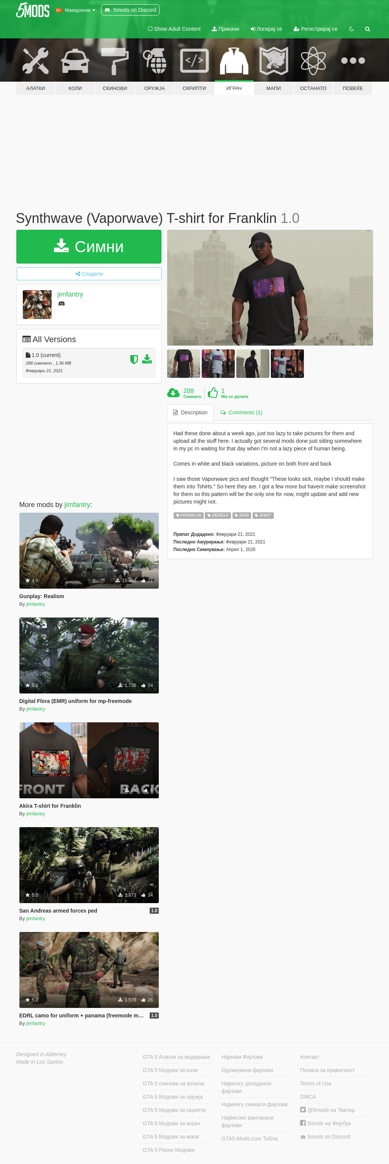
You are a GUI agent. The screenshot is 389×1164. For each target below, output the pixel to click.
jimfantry (70, 294)
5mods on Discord (325, 1137)
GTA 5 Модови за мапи (171, 1137)
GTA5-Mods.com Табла (249, 1139)
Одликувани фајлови (247, 1070)
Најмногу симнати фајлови (254, 1104)
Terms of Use (315, 1083)
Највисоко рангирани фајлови (247, 1121)
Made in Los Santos (39, 1062)
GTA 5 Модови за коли (170, 1070)
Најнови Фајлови (242, 1057)
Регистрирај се (316, 29)
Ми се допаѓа (234, 396)
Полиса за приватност (327, 1070)
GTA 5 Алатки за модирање (176, 1057)
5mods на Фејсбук (325, 1123)
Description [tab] (190, 412)
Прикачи (225, 29)
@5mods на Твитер (327, 1110)
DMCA (308, 1097)
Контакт (309, 1057)
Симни (89, 247)
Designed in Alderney (41, 1054)
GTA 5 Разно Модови (168, 1150)
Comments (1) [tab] (241, 412)
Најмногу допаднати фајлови (246, 1087)
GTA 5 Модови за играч (171, 1123)
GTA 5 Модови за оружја (173, 1097)
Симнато (192, 396)
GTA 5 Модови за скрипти (174, 1110)
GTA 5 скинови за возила (173, 1083)
